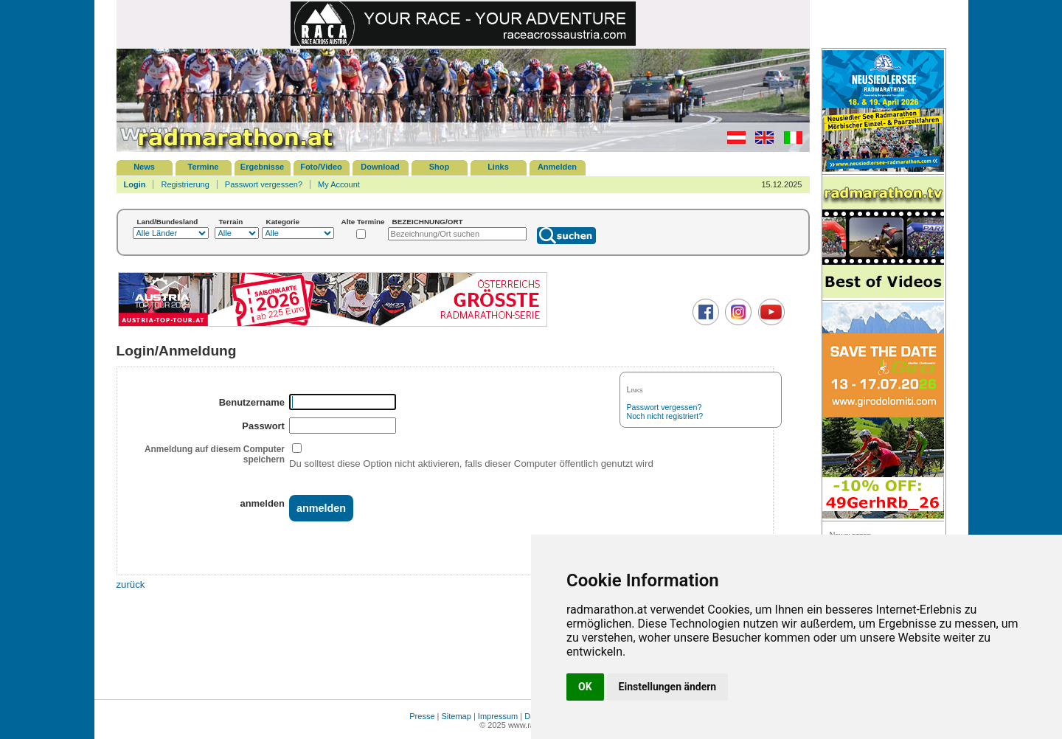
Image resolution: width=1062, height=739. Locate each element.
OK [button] (585, 687)
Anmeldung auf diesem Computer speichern (215, 454)
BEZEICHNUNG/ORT (427, 222)
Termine (203, 166)
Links (498, 166)
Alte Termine (363, 222)
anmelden (262, 503)
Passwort (263, 425)
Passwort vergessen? (263, 184)
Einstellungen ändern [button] (668, 687)
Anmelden (557, 166)
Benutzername (252, 402)
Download (380, 166)
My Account (339, 184)
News (144, 166)
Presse (421, 716)
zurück (131, 584)
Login (135, 184)
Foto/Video (321, 166)
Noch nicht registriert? (665, 416)
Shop (439, 166)
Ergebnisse (262, 166)
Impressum (498, 716)
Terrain (231, 222)
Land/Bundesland (167, 222)
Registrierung (185, 184)
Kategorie (283, 222)
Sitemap (456, 716)
